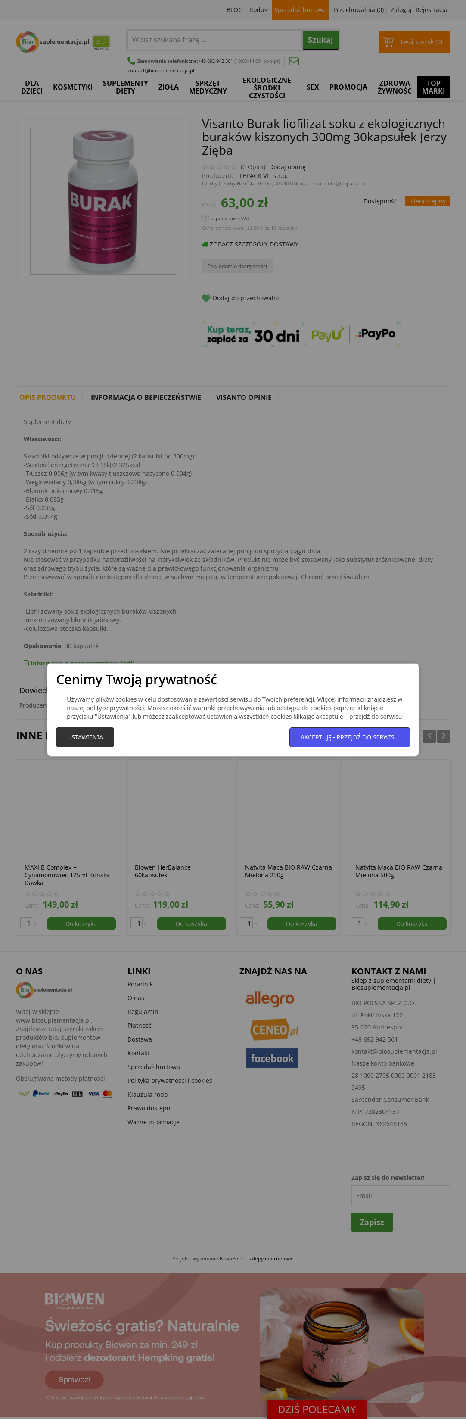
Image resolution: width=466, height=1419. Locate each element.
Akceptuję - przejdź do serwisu (350, 737)
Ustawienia (85, 737)
